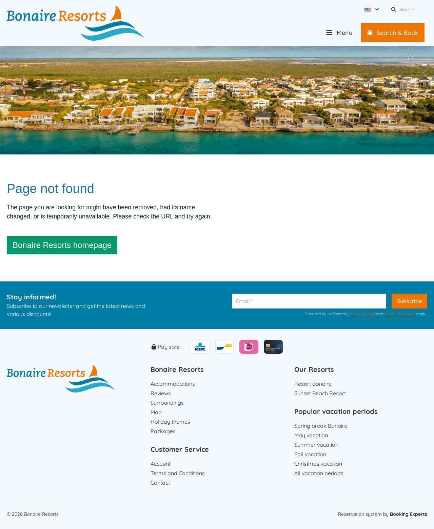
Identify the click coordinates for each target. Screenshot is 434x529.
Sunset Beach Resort (320, 393)
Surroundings (167, 402)
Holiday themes (170, 421)
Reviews (161, 393)
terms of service (399, 313)
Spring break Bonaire (320, 425)
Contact (160, 482)
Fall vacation (310, 454)
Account (161, 463)
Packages (163, 431)
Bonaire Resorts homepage (62, 245)
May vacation (311, 435)
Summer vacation (316, 444)
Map (156, 412)
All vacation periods (318, 473)
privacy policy (362, 313)
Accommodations (173, 383)
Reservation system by (382, 514)
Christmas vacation (318, 463)
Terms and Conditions (178, 473)
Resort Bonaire (313, 383)
